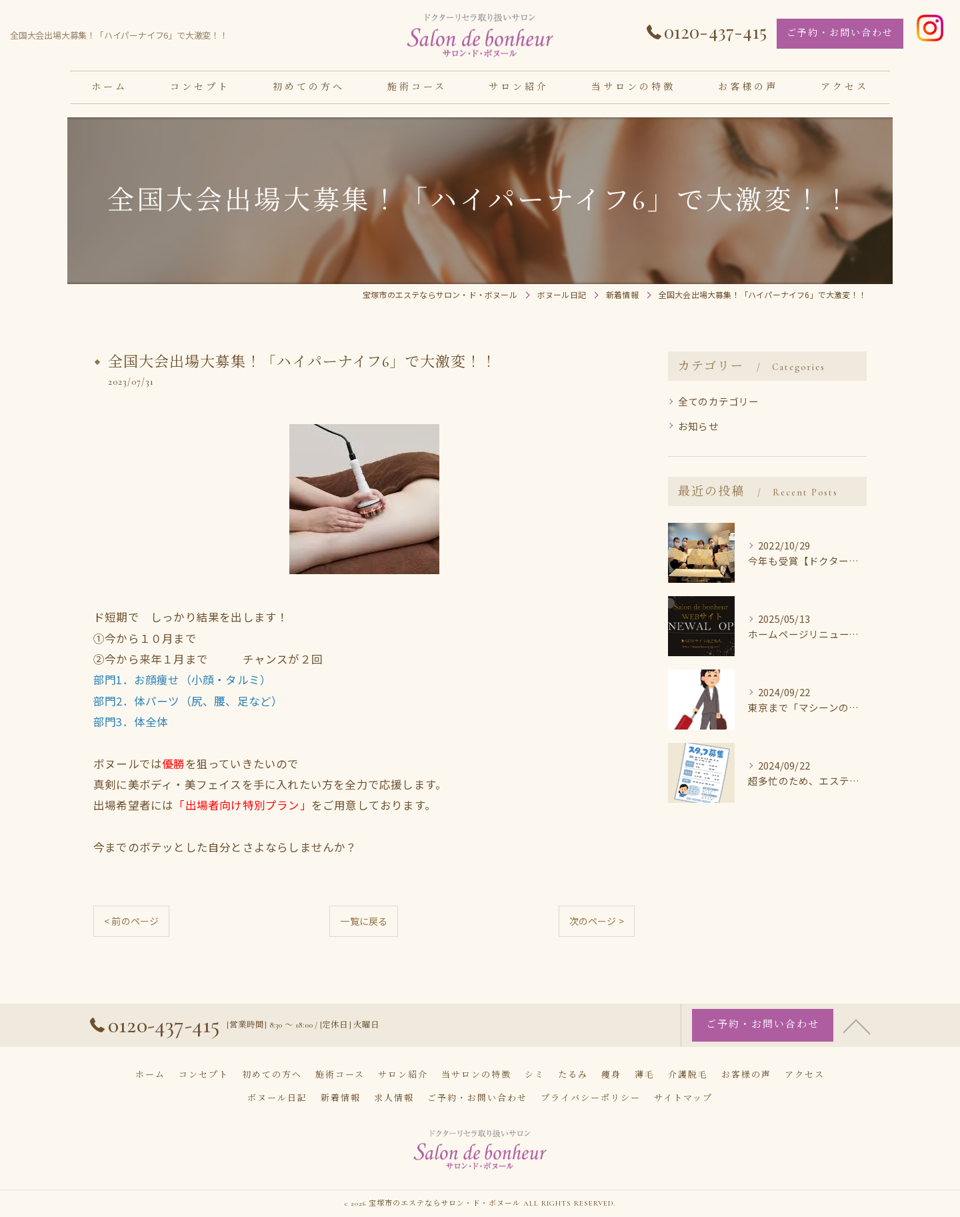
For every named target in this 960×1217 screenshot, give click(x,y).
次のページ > (596, 921)
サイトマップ (683, 1098)
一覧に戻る (363, 921)
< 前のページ (131, 921)
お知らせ (698, 426)
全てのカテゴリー (718, 401)
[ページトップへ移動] (856, 1055)
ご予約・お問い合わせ (840, 33)
